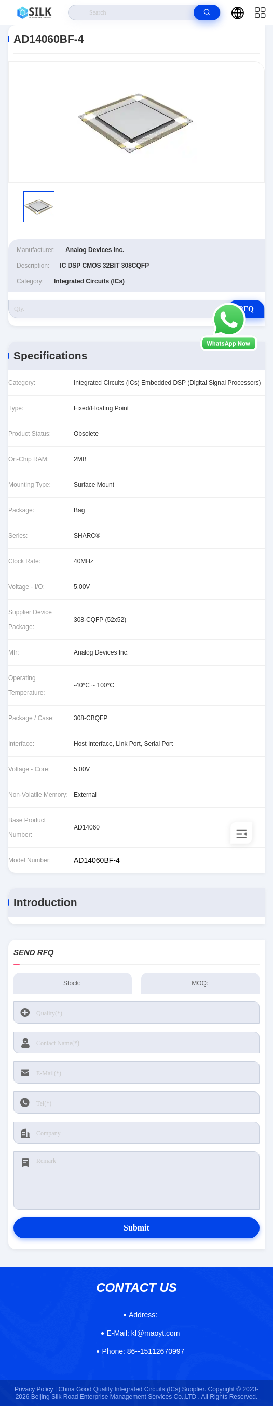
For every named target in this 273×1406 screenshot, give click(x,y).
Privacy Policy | (36, 1389)
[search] (207, 12)
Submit (136, 1227)
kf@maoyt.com (143, 1333)
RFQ (246, 309)
